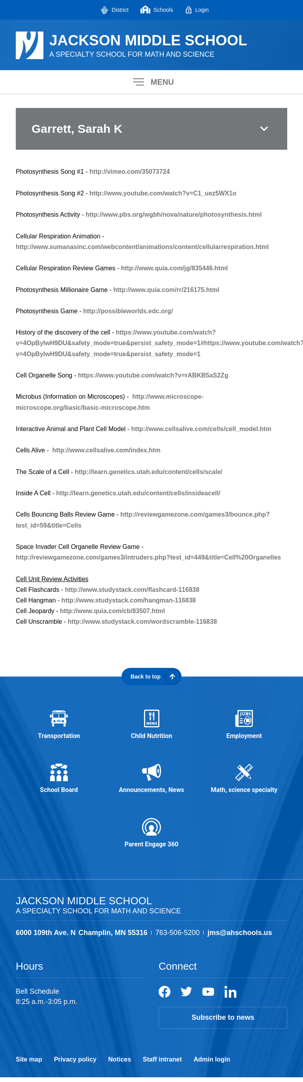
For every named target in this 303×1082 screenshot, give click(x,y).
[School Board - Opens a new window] (59, 782)
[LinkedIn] (230, 997)
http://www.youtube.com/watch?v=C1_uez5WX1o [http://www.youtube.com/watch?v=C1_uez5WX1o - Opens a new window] (163, 193)
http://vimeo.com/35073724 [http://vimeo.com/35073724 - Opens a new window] (130, 171)
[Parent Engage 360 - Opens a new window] (151, 837)
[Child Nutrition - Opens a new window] (151, 726)
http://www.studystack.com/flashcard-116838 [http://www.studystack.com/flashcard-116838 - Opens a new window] (132, 589)
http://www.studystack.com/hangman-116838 (129, 600)
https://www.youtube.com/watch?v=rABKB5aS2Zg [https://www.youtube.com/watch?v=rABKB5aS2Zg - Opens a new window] (153, 375)
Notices (119, 1064)
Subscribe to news (222, 1022)
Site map (29, 1064)
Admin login (212, 1064)
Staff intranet (162, 1064)
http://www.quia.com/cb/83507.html (112, 611)
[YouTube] (208, 997)
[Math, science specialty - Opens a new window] (244, 782)
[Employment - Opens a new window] (244, 726)
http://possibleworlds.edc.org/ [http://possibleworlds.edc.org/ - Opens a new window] (128, 311)
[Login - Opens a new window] (197, 10)
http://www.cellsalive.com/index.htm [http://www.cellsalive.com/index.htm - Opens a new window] (106, 450)
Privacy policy (75, 1064)
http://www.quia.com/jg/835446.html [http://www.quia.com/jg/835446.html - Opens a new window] (174, 268)
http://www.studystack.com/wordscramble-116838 (142, 621)
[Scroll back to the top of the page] (151, 676)
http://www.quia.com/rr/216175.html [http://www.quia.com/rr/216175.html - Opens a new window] (166, 289)
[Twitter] (186, 997)
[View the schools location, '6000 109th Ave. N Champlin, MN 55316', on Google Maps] (82, 937)
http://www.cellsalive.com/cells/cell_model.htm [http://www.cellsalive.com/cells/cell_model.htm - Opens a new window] (201, 429)
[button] (151, 82)
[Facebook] (164, 997)
